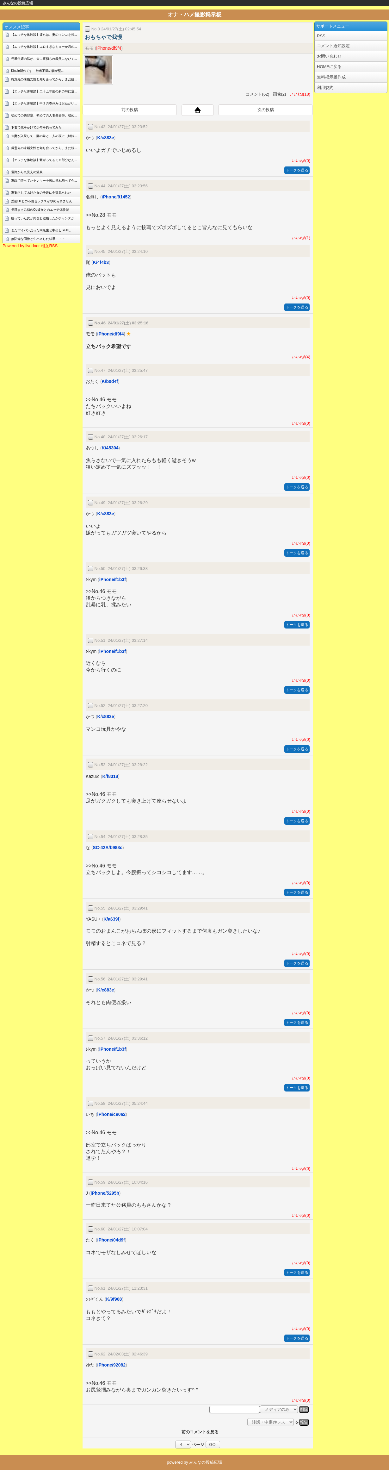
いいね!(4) (299, 356)
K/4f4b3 (101, 262)
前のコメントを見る (200, 1431)
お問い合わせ (329, 56)
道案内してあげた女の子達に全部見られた (41, 192)
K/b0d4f (110, 381)
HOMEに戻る (329, 66)
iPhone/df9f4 (108, 48)
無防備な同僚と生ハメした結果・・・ (38, 239)
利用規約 (325, 87)
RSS (321, 36)
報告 (304, 1422)
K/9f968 (114, 1299)
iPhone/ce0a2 (111, 1114)
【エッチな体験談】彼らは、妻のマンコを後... (44, 34)
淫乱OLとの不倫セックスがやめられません (41, 201)
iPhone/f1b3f (112, 579)
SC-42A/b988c (107, 847)
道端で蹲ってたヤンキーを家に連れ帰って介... (44, 180)
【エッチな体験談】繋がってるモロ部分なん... (44, 160)
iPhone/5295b (105, 1193)
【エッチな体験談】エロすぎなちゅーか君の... (44, 46)
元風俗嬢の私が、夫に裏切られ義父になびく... (44, 58)
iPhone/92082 (111, 1364)
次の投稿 (265, 109)
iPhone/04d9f (111, 1239)
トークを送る (297, 170)
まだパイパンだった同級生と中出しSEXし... (42, 230)
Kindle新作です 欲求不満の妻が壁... (37, 70)
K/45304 (110, 447)
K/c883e (105, 137)
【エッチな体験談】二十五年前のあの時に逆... (44, 91)
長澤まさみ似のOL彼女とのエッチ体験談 (40, 209)
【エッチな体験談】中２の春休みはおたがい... (44, 103)
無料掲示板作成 (331, 77)
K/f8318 (110, 776)
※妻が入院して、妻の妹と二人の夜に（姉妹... (44, 136)
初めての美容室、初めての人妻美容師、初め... (44, 115)
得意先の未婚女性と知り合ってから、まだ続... (44, 79)
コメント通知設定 (333, 45)
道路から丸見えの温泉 (27, 172)
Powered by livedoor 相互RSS (30, 245)
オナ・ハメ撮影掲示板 (194, 15)
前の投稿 (129, 109)
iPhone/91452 (116, 196)
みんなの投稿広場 (18, 3)
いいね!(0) (299, 160)
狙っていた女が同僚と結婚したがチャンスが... (44, 218)
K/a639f (111, 919)
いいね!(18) (298, 94)
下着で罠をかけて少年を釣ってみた (36, 127)
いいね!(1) (299, 237)
